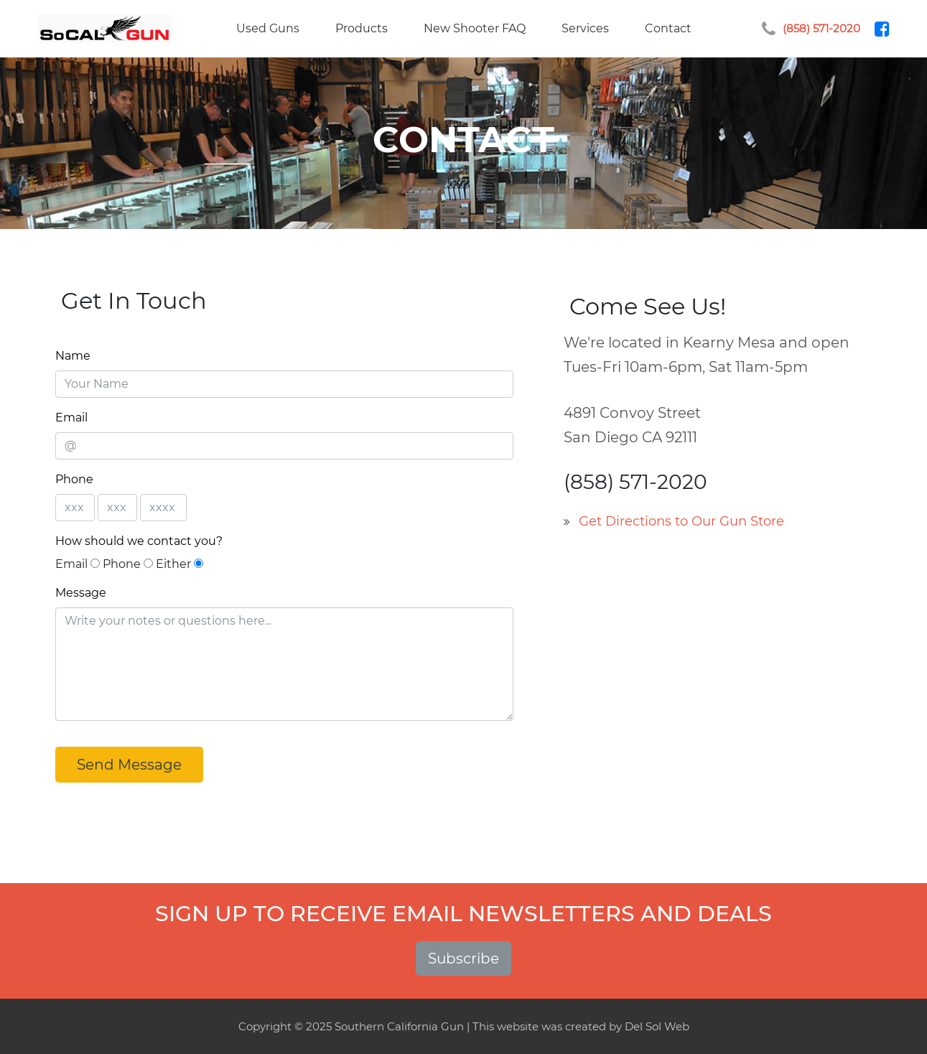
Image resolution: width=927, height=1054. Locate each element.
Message (80, 593)
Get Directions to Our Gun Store (681, 521)
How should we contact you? (139, 541)
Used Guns (267, 28)
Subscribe (463, 958)
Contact (668, 28)
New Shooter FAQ (475, 28)
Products (361, 28)
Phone (74, 479)
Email (71, 417)
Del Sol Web (657, 1026)
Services (585, 28)
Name (72, 356)
